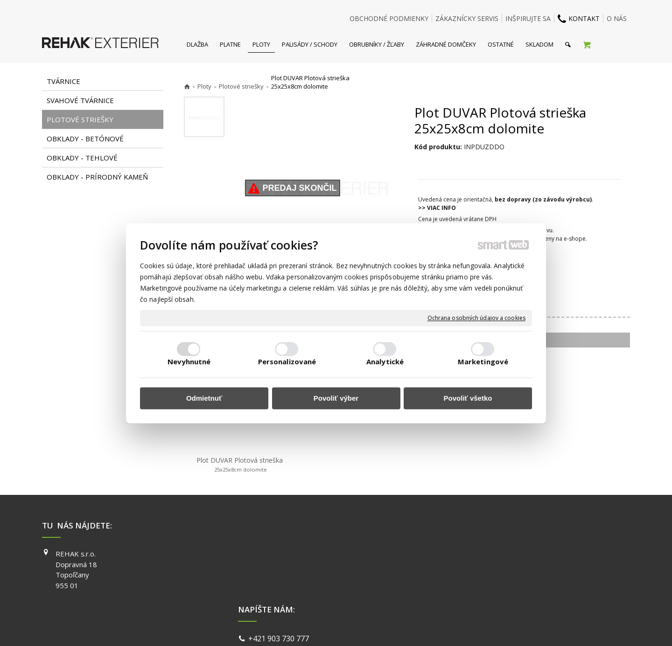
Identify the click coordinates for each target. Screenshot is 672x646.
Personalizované (287, 361)
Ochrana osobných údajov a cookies (476, 318)
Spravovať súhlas (479, 627)
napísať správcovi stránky (311, 627)
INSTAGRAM (472, 567)
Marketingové (483, 361)
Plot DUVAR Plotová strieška (239, 464)
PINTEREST (471, 593)
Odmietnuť (204, 399)
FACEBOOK (470, 553)
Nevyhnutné (189, 361)
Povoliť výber (336, 399)
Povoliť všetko (468, 399)
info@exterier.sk (279, 566)
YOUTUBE (468, 580)
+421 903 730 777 (280, 555)
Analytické (385, 361)
